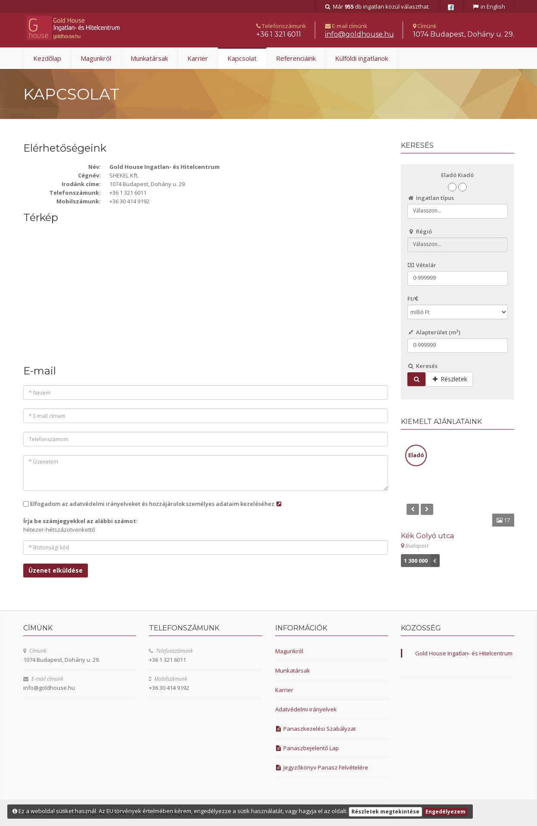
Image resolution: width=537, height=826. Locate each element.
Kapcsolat (242, 58)
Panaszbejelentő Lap (307, 748)
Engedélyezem (445, 811)
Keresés (422, 366)
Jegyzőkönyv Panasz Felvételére (322, 767)
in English (488, 6)
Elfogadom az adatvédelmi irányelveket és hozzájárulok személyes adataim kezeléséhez (156, 504)
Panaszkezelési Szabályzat (315, 728)
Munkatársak (149, 58)
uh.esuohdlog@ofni (359, 34)
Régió (419, 231)
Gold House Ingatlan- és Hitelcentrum (463, 653)
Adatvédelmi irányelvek (306, 709)
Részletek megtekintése (385, 811)
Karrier (197, 58)
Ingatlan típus (430, 198)
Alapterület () (433, 332)
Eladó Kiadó (457, 175)
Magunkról (96, 58)
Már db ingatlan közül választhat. (377, 6)
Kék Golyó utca (427, 536)
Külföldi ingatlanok (361, 58)
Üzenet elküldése (55, 570)
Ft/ (412, 298)
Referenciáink (296, 58)
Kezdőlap (47, 58)
